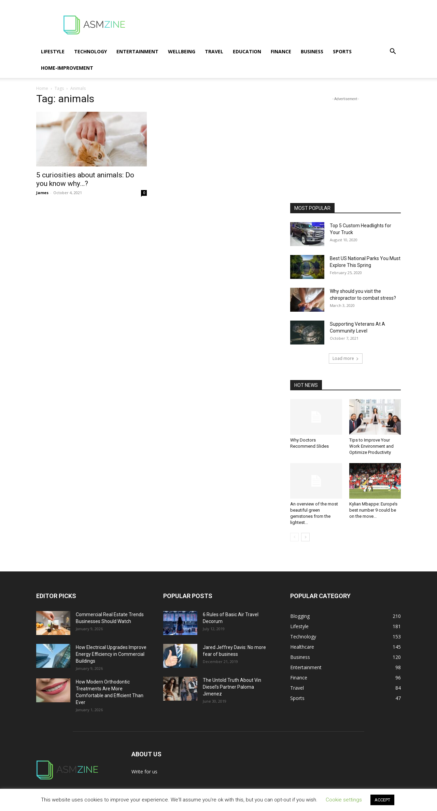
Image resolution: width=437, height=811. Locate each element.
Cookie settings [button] (344, 800)
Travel (214, 51)
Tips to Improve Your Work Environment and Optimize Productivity (371, 446)
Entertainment (137, 51)
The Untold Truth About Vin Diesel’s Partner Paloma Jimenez (232, 687)
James (42, 192)
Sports (342, 51)
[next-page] (305, 537)
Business (312, 51)
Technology (90, 51)
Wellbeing (181, 51)
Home (42, 88)
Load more (346, 358)
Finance (281, 51)
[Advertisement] (276, 25)
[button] (392, 52)
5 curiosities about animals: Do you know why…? (85, 179)
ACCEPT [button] (382, 799)
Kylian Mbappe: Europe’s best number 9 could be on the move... (373, 510)
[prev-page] (294, 537)
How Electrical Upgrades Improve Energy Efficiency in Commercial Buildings (111, 654)
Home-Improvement (67, 68)
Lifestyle (53, 51)
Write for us (144, 771)
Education (247, 51)
